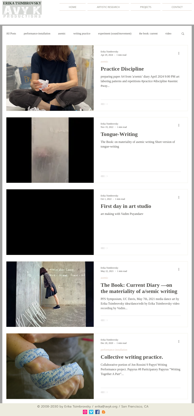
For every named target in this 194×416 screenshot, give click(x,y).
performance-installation (37, 33)
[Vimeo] (91, 412)
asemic (62, 33)
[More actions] (180, 53)
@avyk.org (109, 406)
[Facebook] (97, 412)
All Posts (11, 33)
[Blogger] (103, 412)
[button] (183, 34)
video (168, 33)
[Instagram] (85, 412)
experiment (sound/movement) (114, 33)
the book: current (148, 33)
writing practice (81, 33)
